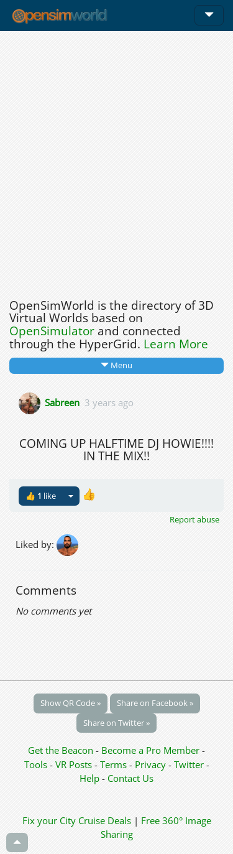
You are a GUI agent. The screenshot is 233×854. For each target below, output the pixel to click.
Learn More (176, 344)
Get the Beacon (60, 750)
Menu (116, 365)
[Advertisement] (116, 161)
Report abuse (194, 519)
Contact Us (130, 778)
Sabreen (62, 402)
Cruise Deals (104, 820)
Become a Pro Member (151, 750)
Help (89, 778)
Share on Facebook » (155, 702)
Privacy (150, 764)
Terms (114, 764)
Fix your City (49, 820)
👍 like (40, 495)
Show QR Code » (70, 702)
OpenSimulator (51, 331)
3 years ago (109, 402)
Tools (37, 764)
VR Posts (74, 764)
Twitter (189, 764)
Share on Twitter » (116, 722)
